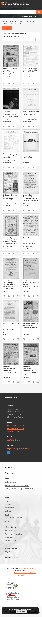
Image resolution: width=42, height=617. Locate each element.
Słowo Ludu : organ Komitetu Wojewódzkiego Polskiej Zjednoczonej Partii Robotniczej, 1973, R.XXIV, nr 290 (11, 70)
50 (9, 33)
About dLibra (10, 537)
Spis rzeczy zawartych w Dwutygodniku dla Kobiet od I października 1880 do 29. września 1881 (11, 155)
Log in (7, 552)
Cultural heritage (11, 482)
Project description (12, 531)
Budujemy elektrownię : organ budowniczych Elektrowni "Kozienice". (10, 368)
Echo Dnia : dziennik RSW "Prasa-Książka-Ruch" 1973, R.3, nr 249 (30, 70)
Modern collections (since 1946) (17, 485)
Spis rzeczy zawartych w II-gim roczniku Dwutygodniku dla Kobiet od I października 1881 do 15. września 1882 (31, 113)
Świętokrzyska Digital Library (28, 568)
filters (7, 28)
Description (9, 521)
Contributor (9, 508)
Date (7, 514)
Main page (9, 473)
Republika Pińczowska (11, 324)
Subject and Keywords (13, 518)
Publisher (8, 511)
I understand (21, 611)
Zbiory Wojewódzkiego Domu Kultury (19, 489)
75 (13, 33)
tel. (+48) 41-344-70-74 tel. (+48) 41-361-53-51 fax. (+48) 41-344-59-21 (15, 428)
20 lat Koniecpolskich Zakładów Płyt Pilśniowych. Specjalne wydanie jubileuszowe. (31, 325)
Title (7, 501)
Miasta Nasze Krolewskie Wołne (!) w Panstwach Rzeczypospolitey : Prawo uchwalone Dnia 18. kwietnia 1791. (31, 282)
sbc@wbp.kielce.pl (13, 440)
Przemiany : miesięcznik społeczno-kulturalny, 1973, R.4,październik (11, 113)
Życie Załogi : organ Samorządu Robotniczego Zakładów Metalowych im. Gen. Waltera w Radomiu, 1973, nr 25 (10, 197)
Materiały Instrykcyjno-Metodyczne (27, 155)
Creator (8, 504)
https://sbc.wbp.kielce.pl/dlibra (18, 449)
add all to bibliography (12, 36)
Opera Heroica (28, 238)
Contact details (11, 540)
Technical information (13, 534)
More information (28, 609)
